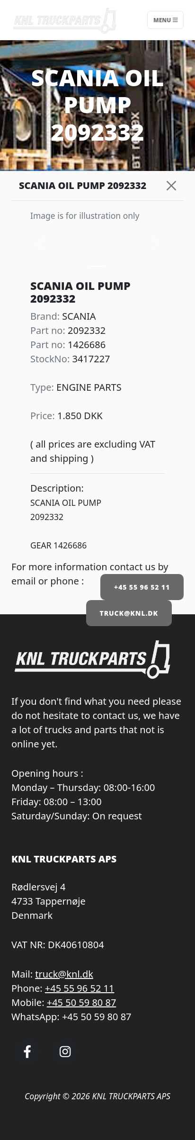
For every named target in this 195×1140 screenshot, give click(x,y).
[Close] (171, 185)
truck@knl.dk (64, 974)
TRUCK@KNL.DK (129, 613)
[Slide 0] (97, 266)
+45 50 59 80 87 (81, 1002)
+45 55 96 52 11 (142, 587)
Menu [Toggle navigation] (165, 20)
